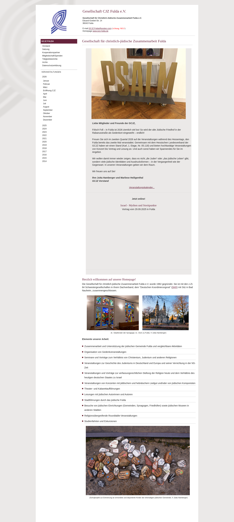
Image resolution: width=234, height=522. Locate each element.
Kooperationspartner (51, 52)
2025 (44, 125)
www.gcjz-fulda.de (100, 31)
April (45, 94)
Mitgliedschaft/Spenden (52, 56)
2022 (44, 135)
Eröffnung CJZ (49, 90)
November (47, 116)
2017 (44, 151)
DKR (174, 287)
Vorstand (46, 46)
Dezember (47, 120)
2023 (44, 132)
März (45, 87)
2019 (44, 145)
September (48, 110)
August (46, 107)
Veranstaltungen (51, 72)
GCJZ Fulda (47, 41)
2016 (44, 155)
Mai (44, 97)
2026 (44, 77)
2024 (44, 129)
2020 (44, 142)
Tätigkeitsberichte (50, 59)
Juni (45, 100)
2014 (44, 161)
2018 (44, 148)
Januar (46, 81)
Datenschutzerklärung (51, 65)
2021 (44, 138)
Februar (46, 84)
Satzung (45, 49)
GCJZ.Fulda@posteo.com (100, 28)
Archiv (45, 62)
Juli (44, 103)
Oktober (46, 113)
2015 (44, 158)
